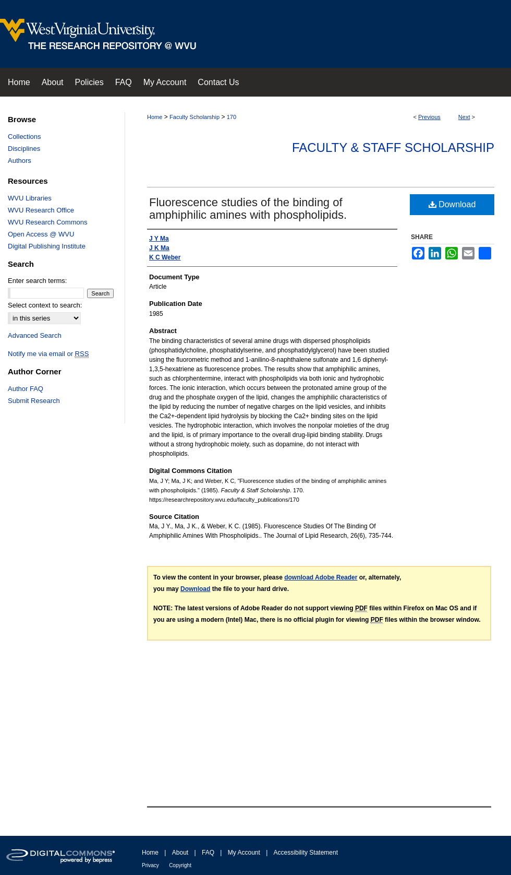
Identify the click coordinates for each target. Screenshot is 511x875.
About (180, 852)
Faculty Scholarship (194, 117)
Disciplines (24, 148)
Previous (429, 117)
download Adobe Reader (320, 577)
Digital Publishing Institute (47, 246)
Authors (19, 160)
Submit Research (34, 401)
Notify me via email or (48, 354)
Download (452, 204)
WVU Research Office (41, 210)
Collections (24, 136)
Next (464, 117)
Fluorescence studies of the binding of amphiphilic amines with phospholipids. (248, 208)
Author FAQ (25, 389)
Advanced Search (35, 335)
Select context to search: (45, 305)
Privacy (150, 865)
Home (154, 117)
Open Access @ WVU (41, 234)
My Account (244, 852)
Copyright (180, 865)
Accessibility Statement (306, 852)
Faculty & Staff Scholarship (393, 147)
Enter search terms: (37, 281)
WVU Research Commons (47, 222)
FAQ (208, 852)
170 (231, 117)
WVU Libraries (30, 198)
